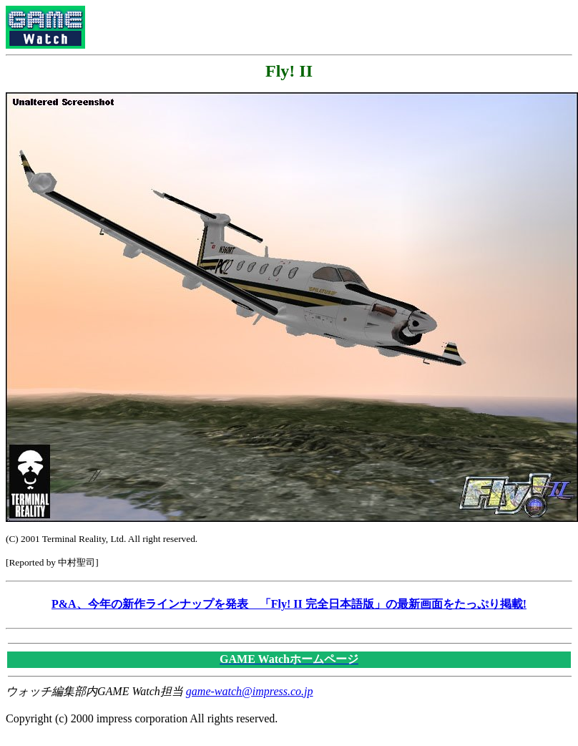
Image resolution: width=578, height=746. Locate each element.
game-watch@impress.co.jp (249, 691)
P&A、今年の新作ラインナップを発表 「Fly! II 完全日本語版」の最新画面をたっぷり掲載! (289, 604)
